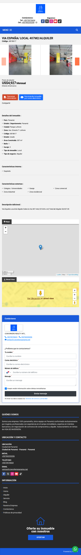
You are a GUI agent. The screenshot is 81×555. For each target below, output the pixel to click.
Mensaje (8, 376)
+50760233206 (28, 22)
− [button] (5, 232)
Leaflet (59, 274)
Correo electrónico (12, 360)
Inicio (5, 488)
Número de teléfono (12, 368)
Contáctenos (8, 509)
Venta (5, 491)
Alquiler (6, 495)
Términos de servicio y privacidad (36, 399)
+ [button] (5, 228)
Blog (5, 502)
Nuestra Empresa (10, 505)
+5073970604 (29, 20)
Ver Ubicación (34, 298)
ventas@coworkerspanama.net (18, 340)
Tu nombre (9, 352)
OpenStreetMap (73, 274)
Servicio (6, 498)
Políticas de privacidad (12, 513)
